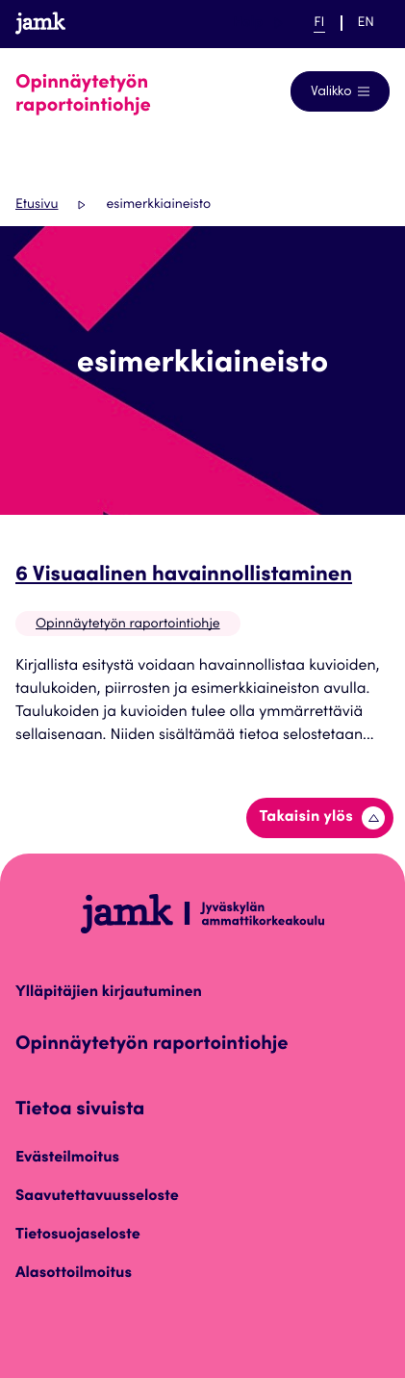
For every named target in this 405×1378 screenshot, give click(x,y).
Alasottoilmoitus (73, 1274)
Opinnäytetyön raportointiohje (128, 624)
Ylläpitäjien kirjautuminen (108, 993)
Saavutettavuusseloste (97, 1197)
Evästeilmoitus (67, 1158)
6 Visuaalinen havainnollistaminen (183, 576)
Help (258, 23)
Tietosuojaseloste (77, 1235)
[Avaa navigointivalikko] (340, 91)
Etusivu (36, 205)
